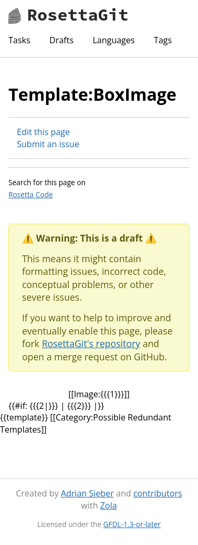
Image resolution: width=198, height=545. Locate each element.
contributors (157, 493)
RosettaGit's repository (91, 343)
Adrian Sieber (87, 493)
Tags (163, 40)
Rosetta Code (30, 194)
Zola (108, 505)
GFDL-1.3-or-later (132, 524)
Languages (113, 40)
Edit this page (43, 132)
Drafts (62, 40)
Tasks (19, 40)
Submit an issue (48, 144)
